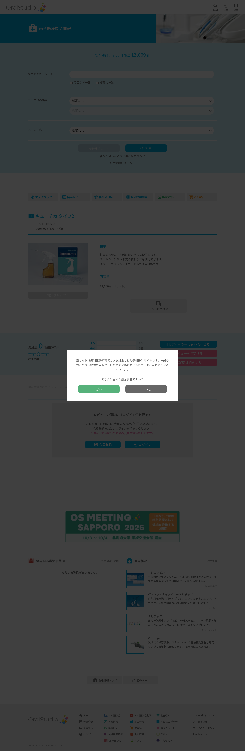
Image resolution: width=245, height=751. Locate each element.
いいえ (146, 389)
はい (99, 389)
